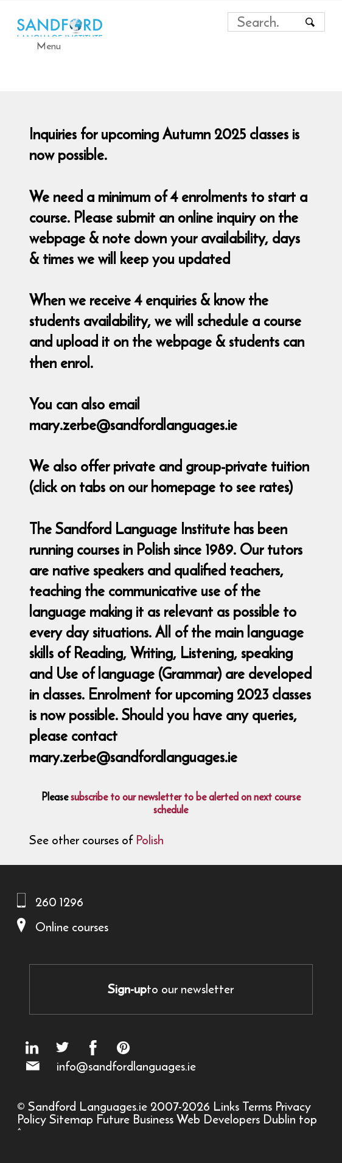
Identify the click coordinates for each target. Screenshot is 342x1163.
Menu (49, 46)
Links (226, 1106)
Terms (257, 1106)
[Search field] (264, 22)
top (308, 1118)
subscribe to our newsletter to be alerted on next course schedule (186, 803)
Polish (150, 839)
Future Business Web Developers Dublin (196, 1118)
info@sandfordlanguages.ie (126, 1066)
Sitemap (71, 1118)
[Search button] (310, 22)
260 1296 (59, 901)
